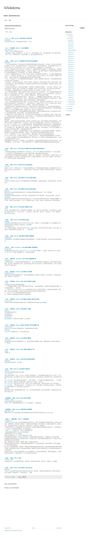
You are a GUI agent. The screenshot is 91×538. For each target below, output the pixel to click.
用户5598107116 (9, 194)
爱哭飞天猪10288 (9, 49)
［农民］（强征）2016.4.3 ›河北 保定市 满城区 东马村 (18, 207)
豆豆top (6, 179)
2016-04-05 (71, 85)
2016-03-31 (71, 95)
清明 (12, 459)
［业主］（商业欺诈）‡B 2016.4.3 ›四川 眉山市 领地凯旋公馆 (20, 258)
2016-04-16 (71, 62)
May (70, 38)
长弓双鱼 (7, 459)
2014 (68, 108)
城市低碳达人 (8, 40)
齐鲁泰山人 (7, 370)
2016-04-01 (71, 93)
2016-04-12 (71, 70)
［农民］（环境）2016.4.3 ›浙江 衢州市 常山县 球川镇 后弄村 (20, 189)
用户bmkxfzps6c (9, 326)
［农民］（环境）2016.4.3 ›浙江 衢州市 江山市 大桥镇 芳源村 (20, 177)
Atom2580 (7, 166)
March (70, 100)
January (71, 104)
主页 (6, 20)
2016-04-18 (71, 58)
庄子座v (7, 283)
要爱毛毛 (7, 190)
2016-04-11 (71, 72)
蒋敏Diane (7, 469)
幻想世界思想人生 (9, 226)
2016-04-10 (71, 74)
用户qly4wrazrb (8, 301)
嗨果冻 (6, 150)
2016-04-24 (71, 44)
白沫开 (6, 208)
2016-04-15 (71, 64)
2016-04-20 (71, 54)
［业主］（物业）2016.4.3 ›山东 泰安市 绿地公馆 (17, 369)
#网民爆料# (7, 223)
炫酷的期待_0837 (9, 411)
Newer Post (7, 528)
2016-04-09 (71, 76)
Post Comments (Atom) (16, 530)
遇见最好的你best (9, 273)
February (71, 102)
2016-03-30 (71, 97)
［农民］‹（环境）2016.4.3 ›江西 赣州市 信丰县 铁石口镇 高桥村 (21, 61)
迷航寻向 (7, 310)
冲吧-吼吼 (7, 330)
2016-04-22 (71, 48)
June (70, 36)
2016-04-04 (71, 87)
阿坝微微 (7, 221)
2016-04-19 (71, 56)
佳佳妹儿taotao (8, 260)
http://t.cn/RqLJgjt (48, 412)
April (70, 40)
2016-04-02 (71, 91)
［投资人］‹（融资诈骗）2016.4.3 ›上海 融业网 (17, 419)
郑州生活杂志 (8, 317)
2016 (68, 34)
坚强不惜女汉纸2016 (10, 213)
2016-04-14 (71, 66)
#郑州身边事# (8, 318)
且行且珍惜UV (8, 313)
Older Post (59, 528)
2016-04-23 (71, 46)
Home (33, 528)
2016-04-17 (71, 60)
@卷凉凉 (18, 383)
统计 (10, 20)
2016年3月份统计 (72, 50)
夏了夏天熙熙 (8, 249)
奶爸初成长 (7, 62)
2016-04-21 (71, 52)
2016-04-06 (71, 83)
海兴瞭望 (7, 399)
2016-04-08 (71, 78)
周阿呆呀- (7, 388)
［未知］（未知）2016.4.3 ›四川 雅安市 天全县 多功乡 (18, 467)
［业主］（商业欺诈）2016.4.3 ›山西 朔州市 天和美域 (18, 271)
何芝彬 (6, 351)
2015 (68, 106)
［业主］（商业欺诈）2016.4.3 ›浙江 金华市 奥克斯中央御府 (20, 281)
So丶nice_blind (8, 373)
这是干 (12, 399)
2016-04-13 (71, 68)
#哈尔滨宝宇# (8, 331)
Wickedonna (12, 8)
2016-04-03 (71, 89)
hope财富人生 (8, 420)
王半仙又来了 (8, 339)
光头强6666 (7, 197)
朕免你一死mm (8, 403)
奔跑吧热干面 (8, 237)
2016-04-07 (71, 81)
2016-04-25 (71, 42)
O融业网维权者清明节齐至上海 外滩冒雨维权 (17, 432)
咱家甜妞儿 (7, 360)
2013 (68, 110)
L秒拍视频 (28, 224)
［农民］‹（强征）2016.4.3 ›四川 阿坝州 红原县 (17, 219)
